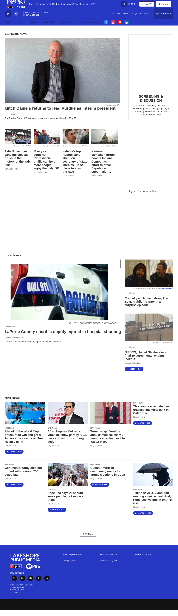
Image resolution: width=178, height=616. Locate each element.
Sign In (133, 7)
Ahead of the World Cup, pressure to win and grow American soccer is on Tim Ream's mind (24, 442)
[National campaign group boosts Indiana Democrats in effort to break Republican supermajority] (104, 143)
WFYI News (10, 120)
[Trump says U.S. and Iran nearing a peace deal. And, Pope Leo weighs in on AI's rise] (153, 481)
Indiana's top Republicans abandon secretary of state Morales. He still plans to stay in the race (75, 168)
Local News (10, 333)
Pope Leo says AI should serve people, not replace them (65, 502)
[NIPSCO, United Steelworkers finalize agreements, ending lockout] (149, 333)
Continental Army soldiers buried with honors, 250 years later (23, 477)
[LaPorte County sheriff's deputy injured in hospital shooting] (63, 299)
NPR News (9, 434)
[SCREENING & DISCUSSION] (151, 69)
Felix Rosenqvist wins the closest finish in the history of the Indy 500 (18, 164)
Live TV (148, 7)
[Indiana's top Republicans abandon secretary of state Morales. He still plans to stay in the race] (76, 143)
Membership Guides (142, 561)
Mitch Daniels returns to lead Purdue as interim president (60, 114)
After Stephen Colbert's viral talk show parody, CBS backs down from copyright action (67, 442)
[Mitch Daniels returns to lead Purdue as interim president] (62, 77)
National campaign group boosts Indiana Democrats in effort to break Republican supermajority (103, 168)
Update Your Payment (89, 28)
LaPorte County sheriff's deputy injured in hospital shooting (63, 337)
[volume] (16, 20)
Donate (166, 7)
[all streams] (163, 19)
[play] (8, 19)
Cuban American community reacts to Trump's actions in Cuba (107, 477)
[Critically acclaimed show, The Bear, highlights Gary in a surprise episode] (149, 279)
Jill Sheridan (96, 182)
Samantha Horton (12, 175)
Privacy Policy (69, 567)
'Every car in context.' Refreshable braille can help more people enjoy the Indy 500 (47, 166)
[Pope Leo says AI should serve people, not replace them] (68, 481)
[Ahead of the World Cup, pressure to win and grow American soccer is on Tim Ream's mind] (25, 419)
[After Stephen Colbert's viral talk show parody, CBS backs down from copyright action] (68, 419)
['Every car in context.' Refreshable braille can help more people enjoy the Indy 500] (47, 143)
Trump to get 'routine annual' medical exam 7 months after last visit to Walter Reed (107, 442)
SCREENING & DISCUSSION (151, 105)
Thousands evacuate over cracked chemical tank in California (151, 416)
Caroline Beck (68, 182)
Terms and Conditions (108, 561)
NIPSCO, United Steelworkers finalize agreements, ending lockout (146, 362)
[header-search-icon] (124, 7)
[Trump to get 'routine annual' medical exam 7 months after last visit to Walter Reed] (110, 419)
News (34, 28)
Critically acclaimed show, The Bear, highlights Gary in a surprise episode (146, 308)
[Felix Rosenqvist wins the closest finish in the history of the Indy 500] (18, 143)
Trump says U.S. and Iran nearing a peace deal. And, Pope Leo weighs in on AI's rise (152, 504)
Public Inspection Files (72, 561)
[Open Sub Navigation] (14, 28)
